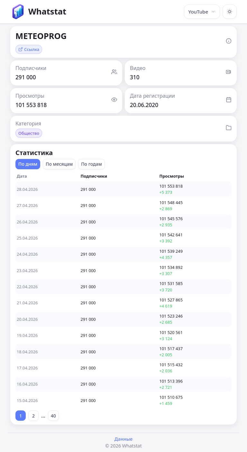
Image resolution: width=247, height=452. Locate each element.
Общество (28, 133)
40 (53, 416)
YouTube (202, 11)
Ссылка (28, 49)
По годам (91, 164)
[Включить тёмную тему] (230, 12)
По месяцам (59, 164)
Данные (123, 439)
